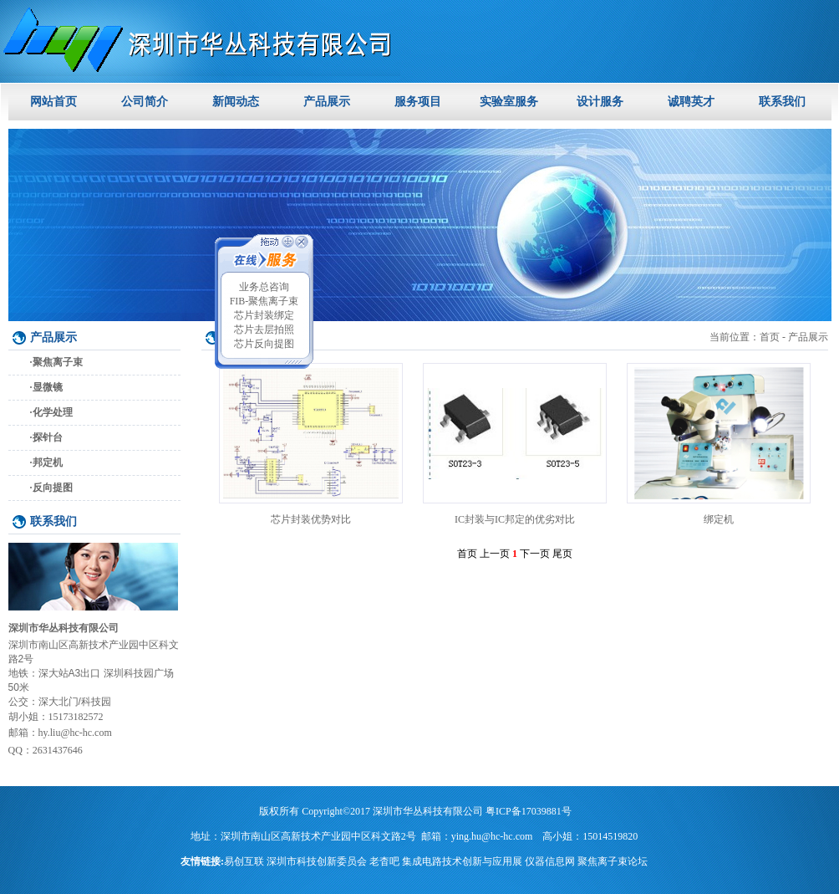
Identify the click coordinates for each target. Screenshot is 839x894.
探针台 (48, 437)
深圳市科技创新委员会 (317, 861)
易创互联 (244, 861)
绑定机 (719, 519)
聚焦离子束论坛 (612, 861)
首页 (770, 337)
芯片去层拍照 (264, 329)
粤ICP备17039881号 (529, 811)
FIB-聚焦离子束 (264, 301)
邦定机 (48, 462)
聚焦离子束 (58, 362)
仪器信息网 (550, 861)
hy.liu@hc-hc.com (75, 732)
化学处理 (53, 412)
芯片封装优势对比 (311, 519)
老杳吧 (384, 861)
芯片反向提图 (264, 344)
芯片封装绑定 (264, 315)
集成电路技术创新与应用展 (462, 861)
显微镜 (48, 387)
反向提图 (53, 487)
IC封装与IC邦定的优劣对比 (515, 519)
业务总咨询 (264, 287)
